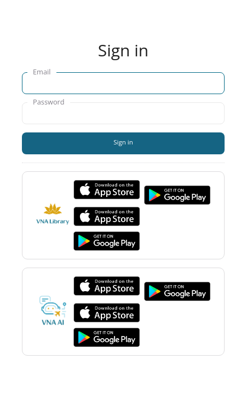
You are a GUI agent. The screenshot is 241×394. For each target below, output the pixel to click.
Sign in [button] (123, 142)
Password (49, 102)
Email (42, 72)
